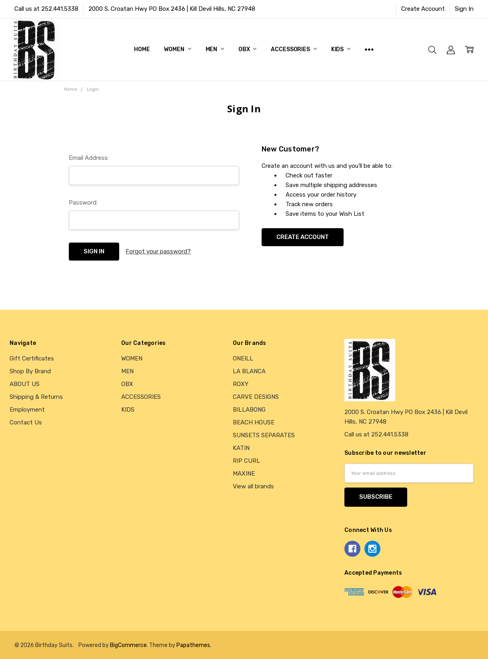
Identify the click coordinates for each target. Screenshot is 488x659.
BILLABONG (249, 409)
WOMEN (177, 49)
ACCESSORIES (293, 49)
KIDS (340, 49)
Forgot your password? (158, 251)
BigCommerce (128, 645)
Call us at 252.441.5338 (46, 8)
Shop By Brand (30, 371)
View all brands (253, 486)
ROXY (240, 384)
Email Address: (89, 157)
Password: (83, 202)
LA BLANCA (249, 371)
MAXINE (244, 473)
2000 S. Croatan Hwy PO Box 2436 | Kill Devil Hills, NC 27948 (171, 8)
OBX (247, 49)
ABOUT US (25, 384)
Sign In (464, 8)
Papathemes (193, 645)
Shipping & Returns (36, 396)
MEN (215, 49)
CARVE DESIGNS (256, 396)
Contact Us (26, 422)
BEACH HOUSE (253, 422)
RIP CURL (246, 460)
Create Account (423, 8)
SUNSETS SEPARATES (264, 435)
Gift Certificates (32, 358)
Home (142, 49)
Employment (27, 409)
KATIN (241, 448)
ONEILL (243, 358)
